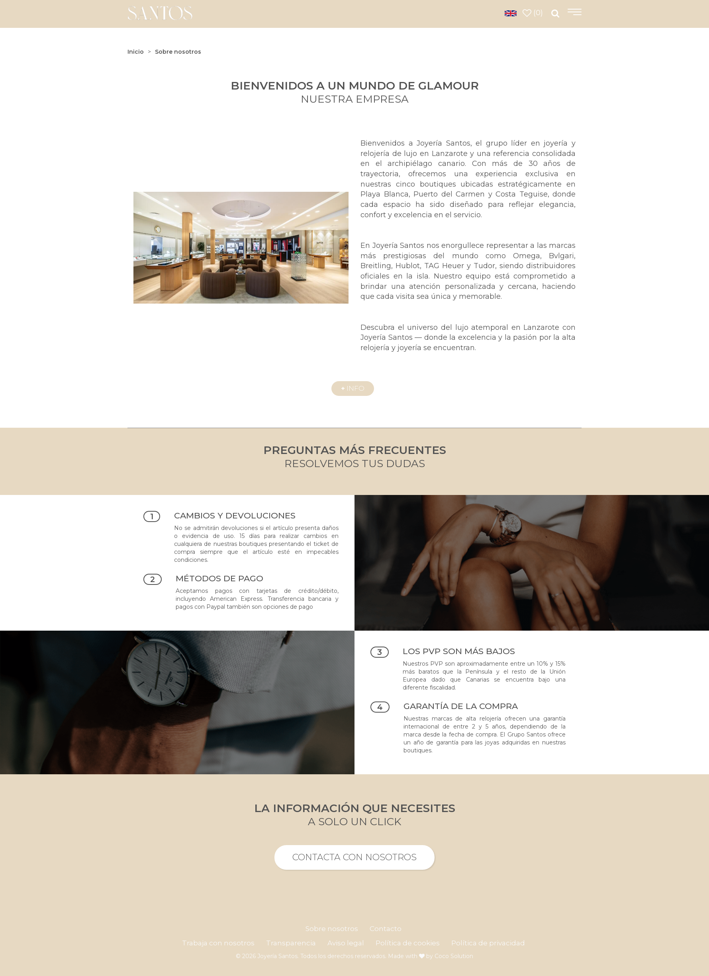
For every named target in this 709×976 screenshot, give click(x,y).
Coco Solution (454, 956)
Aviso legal (345, 943)
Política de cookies (408, 943)
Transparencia (291, 943)
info (352, 388)
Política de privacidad (488, 943)
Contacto (386, 929)
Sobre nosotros (332, 929)
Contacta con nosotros (354, 857)
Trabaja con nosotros (218, 943)
